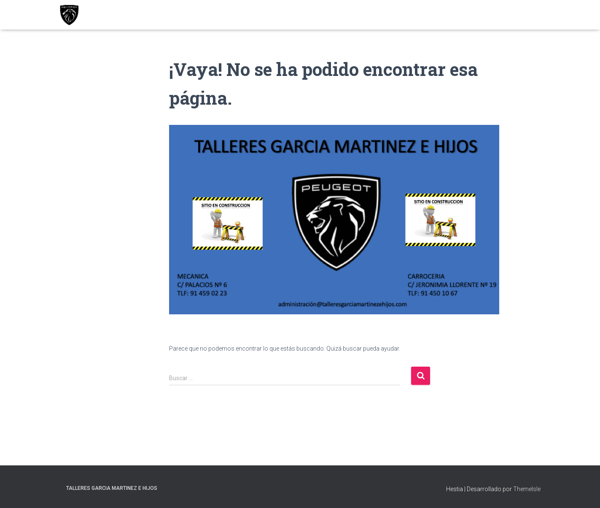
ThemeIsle (527, 489)
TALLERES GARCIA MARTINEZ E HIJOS (111, 488)
